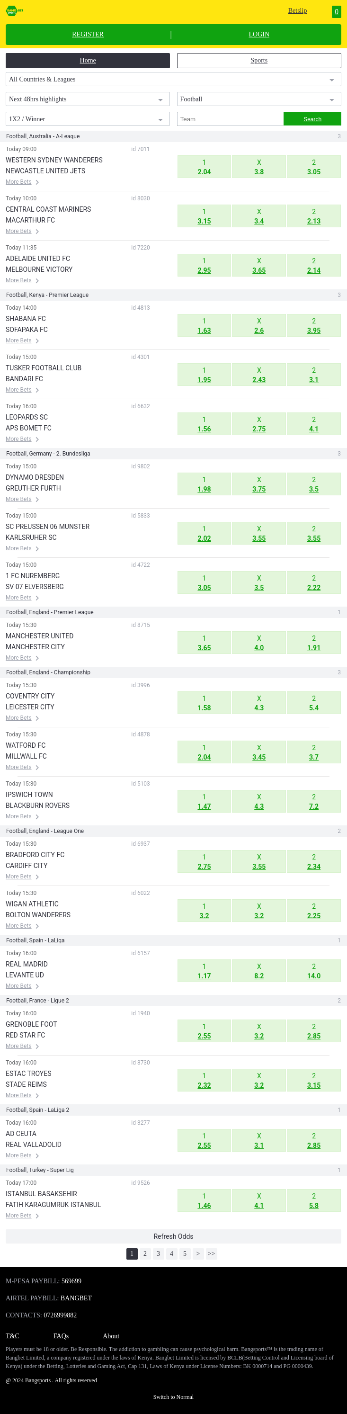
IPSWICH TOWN (29, 794)
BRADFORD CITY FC (35, 855)
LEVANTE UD (25, 975)
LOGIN (259, 34)
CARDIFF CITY (26, 865)
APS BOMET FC (29, 428)
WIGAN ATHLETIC (32, 904)
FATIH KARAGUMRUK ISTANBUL (53, 1204)
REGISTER (88, 34)
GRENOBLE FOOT (31, 1024)
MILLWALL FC (26, 756)
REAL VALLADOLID (34, 1144)
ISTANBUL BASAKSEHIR (41, 1194)
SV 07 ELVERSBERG (35, 587)
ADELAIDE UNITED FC (38, 258)
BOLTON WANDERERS (38, 915)
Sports (258, 60)
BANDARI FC (24, 379)
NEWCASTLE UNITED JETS (45, 171)
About (111, 1336)
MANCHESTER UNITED (39, 636)
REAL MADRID (27, 964)
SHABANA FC (26, 318)
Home (88, 60)
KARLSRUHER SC (31, 537)
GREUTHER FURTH (33, 488)
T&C (12, 1336)
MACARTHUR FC (30, 220)
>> (211, 1253)
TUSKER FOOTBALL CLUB (43, 368)
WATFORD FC (25, 745)
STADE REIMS (26, 1084)
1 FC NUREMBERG (33, 576)
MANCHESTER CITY (35, 647)
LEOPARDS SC (27, 417)
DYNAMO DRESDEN (35, 477)
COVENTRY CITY (30, 696)
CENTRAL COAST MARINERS (48, 209)
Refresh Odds (173, 1236)
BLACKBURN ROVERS (38, 805)
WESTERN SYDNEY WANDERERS (54, 160)
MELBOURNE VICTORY (39, 269)
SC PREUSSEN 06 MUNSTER (47, 526)
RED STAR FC (25, 1035)
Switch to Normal (173, 1397)
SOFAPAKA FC (27, 329)
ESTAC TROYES (28, 1073)
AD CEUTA (21, 1133)
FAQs (61, 1336)
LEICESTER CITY (30, 707)
